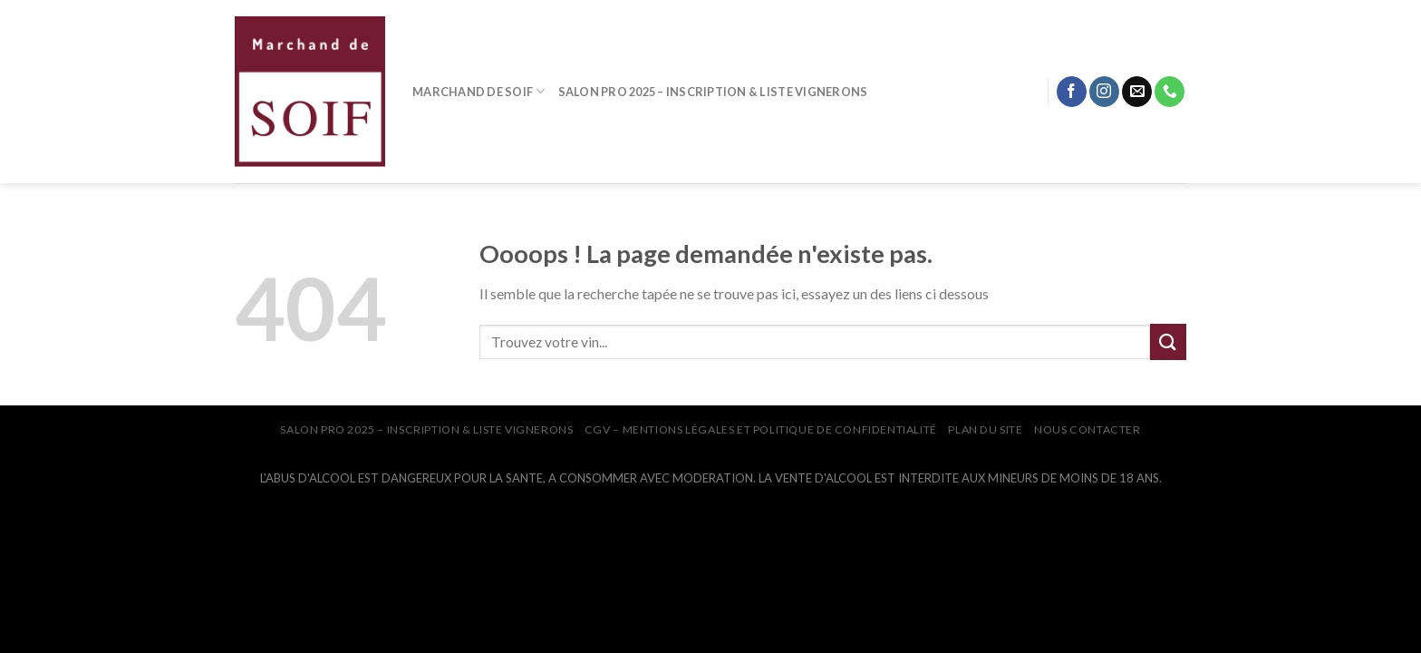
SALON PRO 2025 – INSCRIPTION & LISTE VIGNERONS (713, 91)
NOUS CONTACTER (1087, 429)
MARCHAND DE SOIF (479, 91)
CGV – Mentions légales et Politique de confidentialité (761, 429)
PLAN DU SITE (985, 429)
